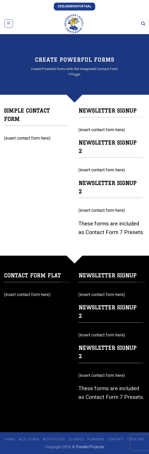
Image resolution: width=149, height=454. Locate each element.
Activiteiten (54, 439)
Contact (116, 439)
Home (10, 439)
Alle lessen (28, 439)
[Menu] (8, 23)
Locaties (76, 439)
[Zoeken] (143, 24)
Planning (95, 439)
